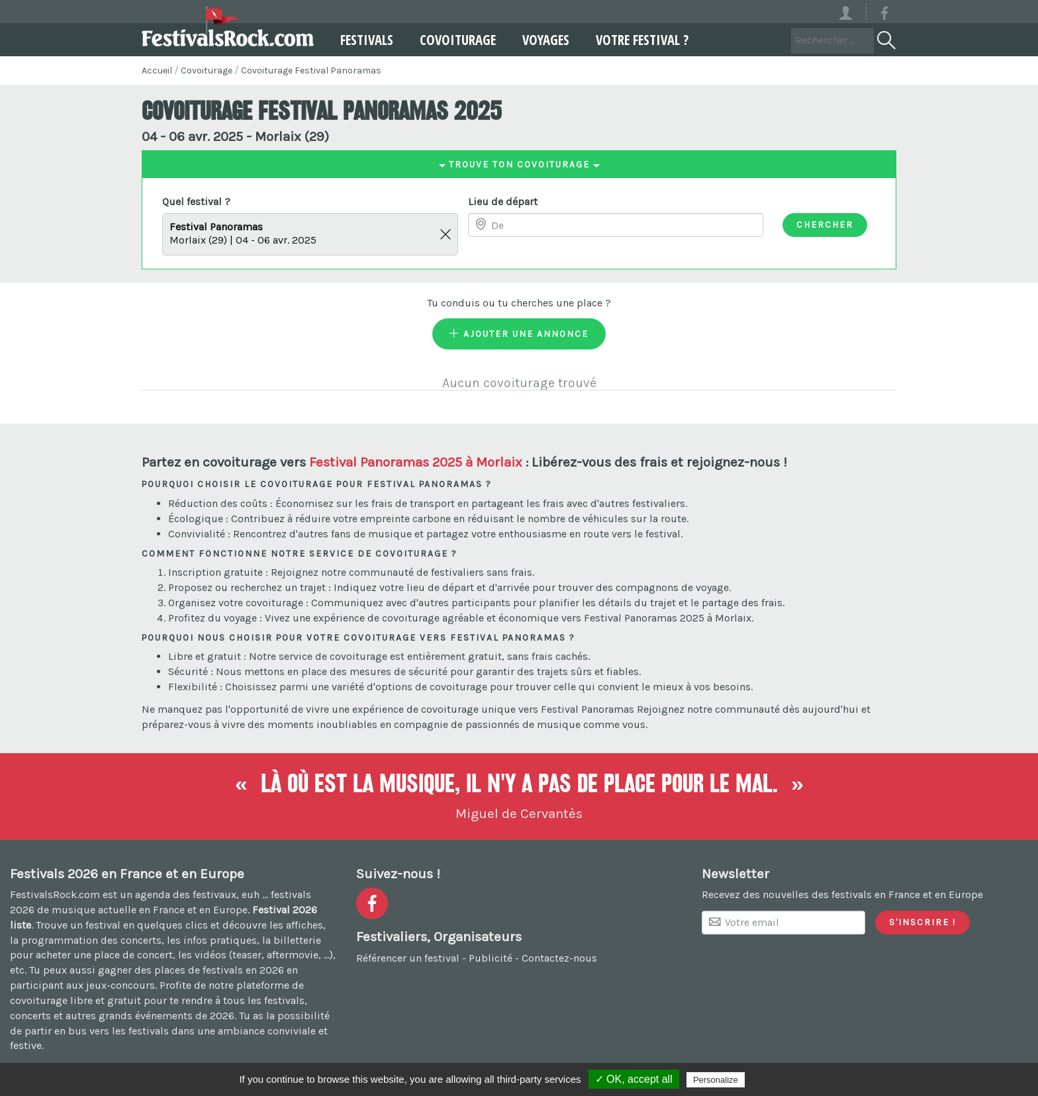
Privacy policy (779, 1079)
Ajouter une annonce (519, 333)
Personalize (715, 1080)
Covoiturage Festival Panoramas (311, 70)
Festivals (366, 39)
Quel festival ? (196, 201)
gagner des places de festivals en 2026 (191, 970)
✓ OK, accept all (634, 1079)
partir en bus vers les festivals (96, 1031)
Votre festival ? (642, 39)
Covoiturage (458, 39)
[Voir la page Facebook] (884, 15)
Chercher (824, 224)
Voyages (545, 39)
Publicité (490, 958)
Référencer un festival (407, 958)
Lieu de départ (503, 201)
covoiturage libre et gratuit (75, 1000)
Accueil (157, 70)
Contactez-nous (559, 958)
